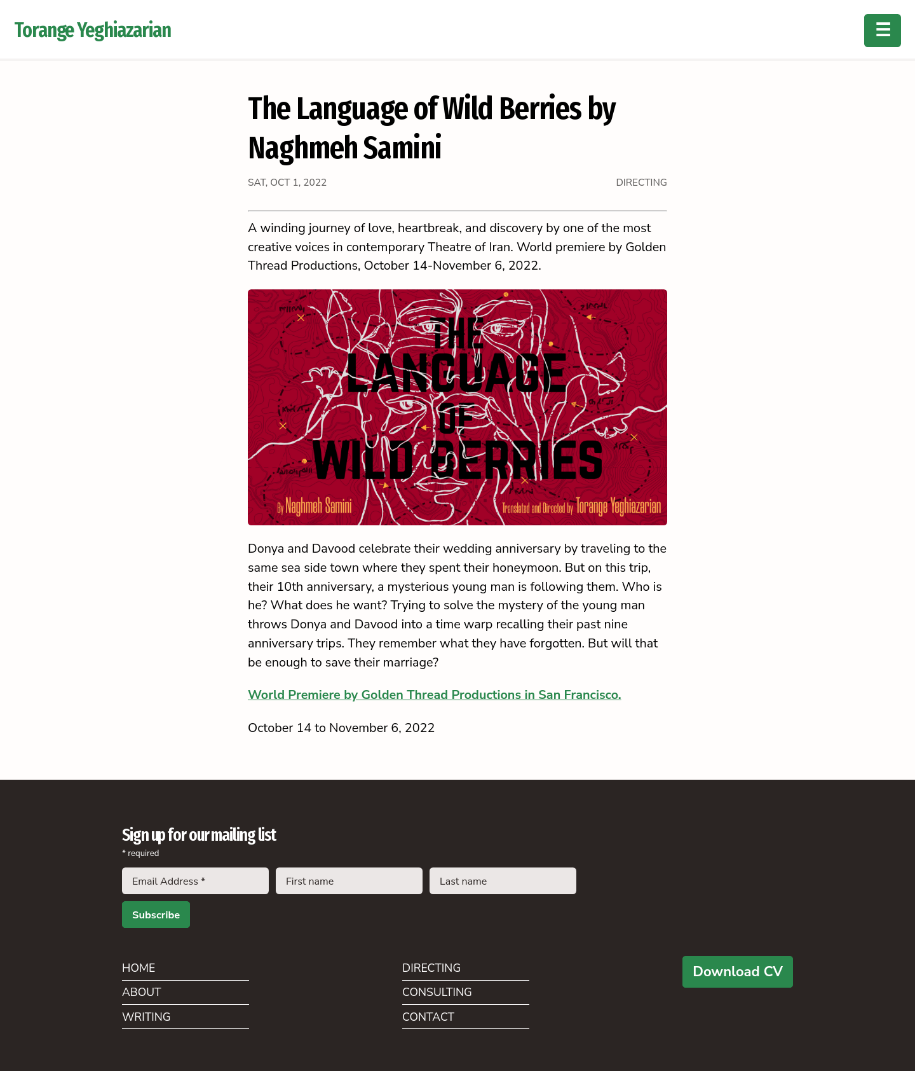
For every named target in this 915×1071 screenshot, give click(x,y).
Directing (431, 968)
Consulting (437, 992)
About (141, 992)
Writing (146, 1017)
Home (138, 968)
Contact (428, 1017)
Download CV (738, 971)
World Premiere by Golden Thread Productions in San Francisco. (434, 694)
